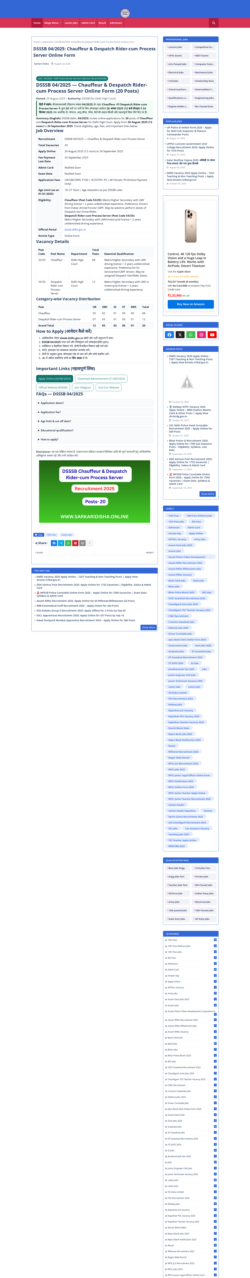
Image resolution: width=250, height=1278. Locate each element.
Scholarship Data (204, 80)
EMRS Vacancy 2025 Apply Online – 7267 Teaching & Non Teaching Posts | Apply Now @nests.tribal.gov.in (87, 578)
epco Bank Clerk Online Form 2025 (187, 639)
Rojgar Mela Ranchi (179, 757)
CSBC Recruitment (178, 616)
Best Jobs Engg (176, 868)
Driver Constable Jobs (180, 633)
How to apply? (49, 439)
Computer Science (205, 64)
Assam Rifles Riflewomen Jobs (184, 568)
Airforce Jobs (175, 893)
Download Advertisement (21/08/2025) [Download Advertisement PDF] (101, 378)
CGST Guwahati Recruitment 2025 (186, 598)
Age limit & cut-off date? (56, 421)
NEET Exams (202, 55)
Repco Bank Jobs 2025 (180, 734)
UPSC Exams (175, 55)
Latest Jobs (71, 22)
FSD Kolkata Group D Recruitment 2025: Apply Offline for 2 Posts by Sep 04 (81, 610)
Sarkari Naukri (176, 804)
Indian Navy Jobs (204, 893)
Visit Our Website (108, 387)
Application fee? (51, 412)
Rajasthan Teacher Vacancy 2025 (186, 722)
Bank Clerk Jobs (176, 580)
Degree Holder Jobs (179, 106)
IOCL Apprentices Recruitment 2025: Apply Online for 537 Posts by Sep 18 (80, 615)
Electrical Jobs (176, 72)
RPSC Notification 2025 (180, 781)
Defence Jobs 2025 (178, 627)
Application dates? (52, 403)
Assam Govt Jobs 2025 (180, 545)
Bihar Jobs (174, 586)
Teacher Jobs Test (177, 885)
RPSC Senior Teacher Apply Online (186, 793)
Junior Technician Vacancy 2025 (185, 680)
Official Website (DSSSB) (53, 387)
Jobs (204, 669)
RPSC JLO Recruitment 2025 (183, 763)
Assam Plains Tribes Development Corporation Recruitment (186, 557)
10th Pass (51, 534)
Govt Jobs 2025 (203, 645)
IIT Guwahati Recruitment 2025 (185, 657)
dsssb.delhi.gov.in (75, 229)
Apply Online (196, 533)
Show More (148, 627)
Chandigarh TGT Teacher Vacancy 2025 (189, 610)
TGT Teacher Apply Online (182, 840)
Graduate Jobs (176, 651)
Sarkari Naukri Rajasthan (182, 810)
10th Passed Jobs (204, 910)
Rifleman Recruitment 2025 (183, 751)
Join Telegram (83, 387)
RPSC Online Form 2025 (181, 787)
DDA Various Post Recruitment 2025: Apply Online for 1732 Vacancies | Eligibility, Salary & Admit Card (94, 586)
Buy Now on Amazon (191, 304)
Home (37, 22)
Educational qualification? (57, 430)
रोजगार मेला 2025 (176, 846)
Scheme (208, 810)
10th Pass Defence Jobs (199, 515)
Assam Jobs (174, 551)
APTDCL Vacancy (177, 539)
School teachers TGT (179, 89)
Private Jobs (201, 876)
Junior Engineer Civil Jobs (182, 675)
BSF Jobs (206, 592)
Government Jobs (177, 645)
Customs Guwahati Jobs (181, 621)
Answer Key (174, 533)
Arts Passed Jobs (177, 64)
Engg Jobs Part (176, 876)
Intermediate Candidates (206, 89)
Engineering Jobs (204, 97)
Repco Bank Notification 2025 (184, 739)
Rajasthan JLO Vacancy (180, 710)
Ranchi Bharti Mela (178, 728)
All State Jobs (202, 918)
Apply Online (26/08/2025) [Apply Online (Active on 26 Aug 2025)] (55, 378)
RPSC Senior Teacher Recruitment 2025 (189, 799)
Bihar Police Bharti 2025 (181, 592)
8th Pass (196, 521)
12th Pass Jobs (176, 521)
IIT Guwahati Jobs (201, 651)
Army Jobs (199, 539)
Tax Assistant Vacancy (197, 828)
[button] (214, 23)
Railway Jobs (175, 704)
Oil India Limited (177, 692)
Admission (116, 22)
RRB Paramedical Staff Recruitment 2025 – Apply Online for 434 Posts (78, 605)
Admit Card (88, 22)
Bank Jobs (198, 580)
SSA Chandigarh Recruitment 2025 (187, 822)
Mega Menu (51, 22)
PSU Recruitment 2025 (180, 698)
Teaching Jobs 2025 (178, 834)
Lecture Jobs (175, 47)
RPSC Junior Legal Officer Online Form (189, 775)
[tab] (37, 23)
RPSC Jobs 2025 (176, 769)
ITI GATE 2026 (175, 663)
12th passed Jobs (177, 910)
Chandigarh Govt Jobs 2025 (183, 604)
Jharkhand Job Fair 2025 (181, 669)
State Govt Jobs (176, 918)
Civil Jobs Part (202, 868)
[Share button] (89, 543)
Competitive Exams (205, 47)
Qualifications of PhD (179, 97)
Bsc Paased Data (204, 106)
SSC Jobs (173, 828)
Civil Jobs (173, 80)
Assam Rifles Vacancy (180, 574)
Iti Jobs (195, 663)
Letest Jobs (194, 686)
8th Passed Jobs (203, 885)
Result (102, 22)
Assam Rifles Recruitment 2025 (185, 562)
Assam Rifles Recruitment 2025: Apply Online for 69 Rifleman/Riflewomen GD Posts (86, 600)
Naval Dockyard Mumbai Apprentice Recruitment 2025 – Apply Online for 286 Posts (86, 620)
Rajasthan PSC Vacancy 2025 (183, 716)
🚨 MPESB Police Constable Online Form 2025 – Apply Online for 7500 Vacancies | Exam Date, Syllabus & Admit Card (92, 594)
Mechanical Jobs (204, 72)
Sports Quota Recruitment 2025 (185, 816)
